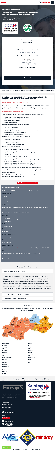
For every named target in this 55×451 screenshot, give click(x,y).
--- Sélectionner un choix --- (28, 59)
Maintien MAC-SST (28, 62)
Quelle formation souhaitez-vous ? (27, 55)
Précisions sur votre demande (27, 67)
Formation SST (28, 61)
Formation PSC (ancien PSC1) (28, 64)
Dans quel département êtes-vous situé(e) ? (27, 49)
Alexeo (15, 397)
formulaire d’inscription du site (18, 248)
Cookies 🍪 (6, 447)
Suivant (27, 78)
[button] (52, 2)
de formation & (27, 42)
